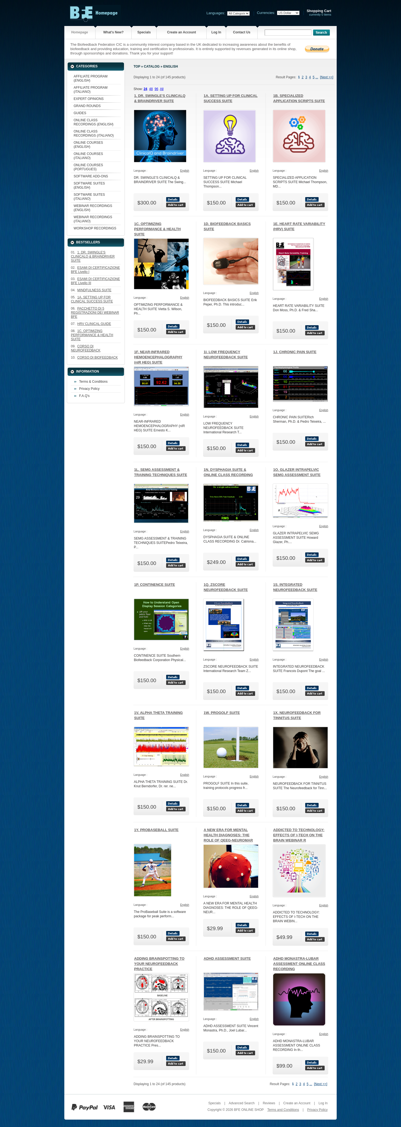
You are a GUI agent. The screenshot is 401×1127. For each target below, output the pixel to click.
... (316, 77)
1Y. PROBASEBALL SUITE (156, 830)
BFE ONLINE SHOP (249, 1110)
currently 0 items (319, 12)
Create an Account (181, 32)
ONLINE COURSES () (88, 145)
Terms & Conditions (93, 382)
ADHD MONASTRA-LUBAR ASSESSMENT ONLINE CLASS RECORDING (299, 963)
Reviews (269, 1103)
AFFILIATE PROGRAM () (91, 78)
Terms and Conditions (283, 1110)
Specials (144, 32)
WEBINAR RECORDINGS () (93, 208)
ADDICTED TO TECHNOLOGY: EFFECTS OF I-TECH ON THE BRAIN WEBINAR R (298, 835)
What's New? (113, 32)
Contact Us (241, 32)
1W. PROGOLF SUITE (222, 713)
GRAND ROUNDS (87, 106)
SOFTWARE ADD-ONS (91, 176)
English (170, 66)
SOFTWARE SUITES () (89, 185)
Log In (216, 32)
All (161, 89)
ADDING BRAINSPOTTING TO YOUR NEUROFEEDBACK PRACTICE (159, 963)
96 (156, 89)
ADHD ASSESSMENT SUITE (227, 958)
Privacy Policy (89, 389)
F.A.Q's (84, 396)
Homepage (79, 32)
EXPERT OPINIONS (89, 99)
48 (151, 89)
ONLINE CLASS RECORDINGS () (93, 122)
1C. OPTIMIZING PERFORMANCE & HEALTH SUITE (157, 229)
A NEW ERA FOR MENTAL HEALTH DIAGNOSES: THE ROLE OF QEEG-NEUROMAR (228, 835)
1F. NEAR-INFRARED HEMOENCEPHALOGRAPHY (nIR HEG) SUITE (158, 357)
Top (137, 66)
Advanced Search (242, 1103)
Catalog (152, 66)
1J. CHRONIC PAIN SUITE (294, 352)
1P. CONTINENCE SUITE (154, 585)
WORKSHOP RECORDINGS (95, 228)
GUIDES (80, 113)
